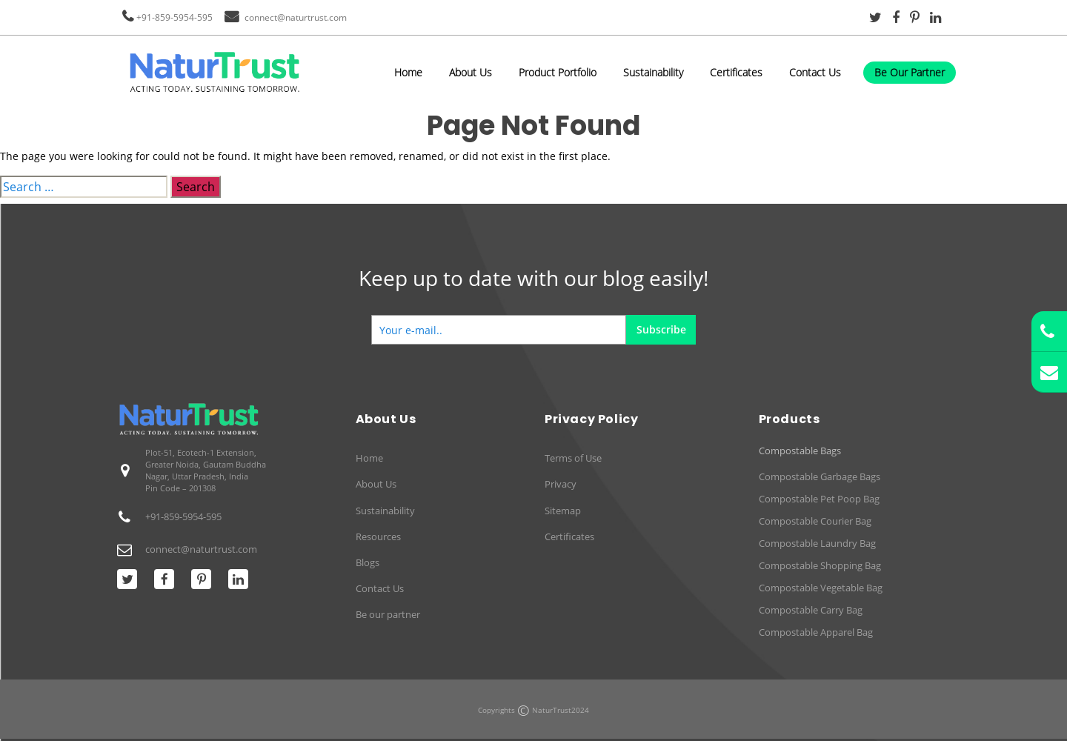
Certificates (736, 72)
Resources (378, 536)
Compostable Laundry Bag (817, 543)
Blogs (367, 562)
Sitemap (563, 510)
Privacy (560, 484)
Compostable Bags (800, 450)
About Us (470, 72)
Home (408, 72)
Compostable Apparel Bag (816, 632)
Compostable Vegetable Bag (820, 587)
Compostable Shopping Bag (820, 565)
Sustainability (653, 72)
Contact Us (815, 72)
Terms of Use (573, 458)
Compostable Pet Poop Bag (819, 498)
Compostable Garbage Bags (819, 476)
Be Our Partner (909, 72)
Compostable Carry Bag (810, 610)
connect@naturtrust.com (296, 17)
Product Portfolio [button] (557, 72)
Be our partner (388, 614)
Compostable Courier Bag (815, 521)
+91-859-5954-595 (174, 17)
